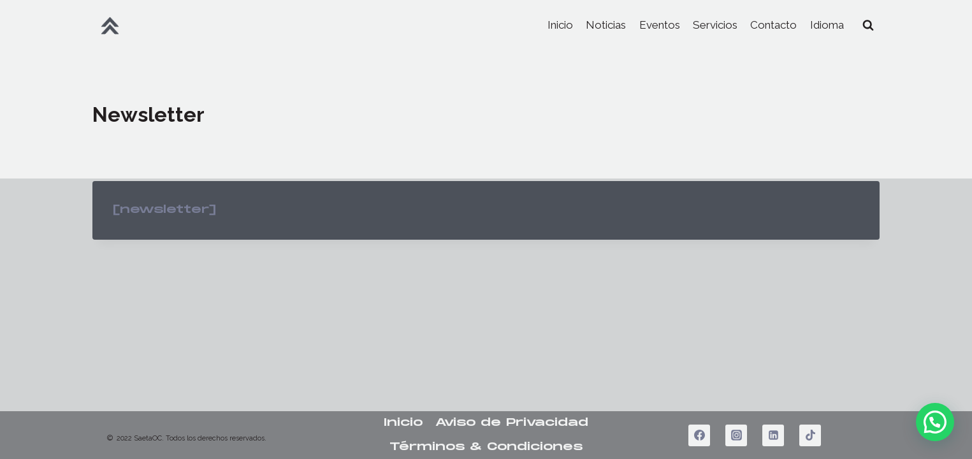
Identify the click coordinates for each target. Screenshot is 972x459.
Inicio (560, 24)
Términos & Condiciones (486, 447)
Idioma (827, 24)
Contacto (773, 24)
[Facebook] (699, 435)
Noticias (606, 24)
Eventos (659, 24)
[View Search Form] (868, 25)
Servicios (715, 24)
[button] (935, 422)
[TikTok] (810, 435)
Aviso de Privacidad (511, 422)
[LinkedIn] (773, 435)
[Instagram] (736, 435)
